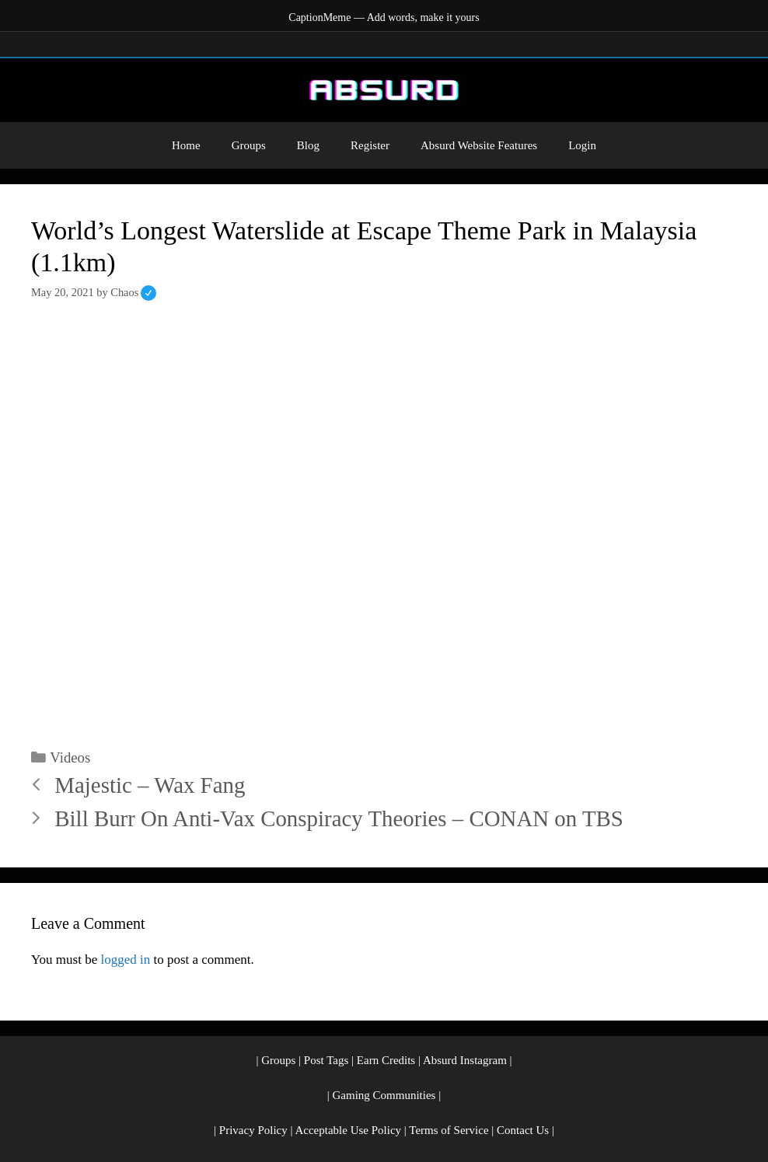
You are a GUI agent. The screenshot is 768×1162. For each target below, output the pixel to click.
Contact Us (523, 1130)
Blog (308, 145)
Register (370, 145)
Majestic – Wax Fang (149, 785)
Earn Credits (386, 1060)
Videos (70, 757)
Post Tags (326, 1060)
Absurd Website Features (479, 145)
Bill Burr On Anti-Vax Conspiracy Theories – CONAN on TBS (338, 818)
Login (582, 145)
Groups (249, 145)
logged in (125, 959)
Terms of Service (448, 1130)
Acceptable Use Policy (348, 1130)
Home (186, 145)
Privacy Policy (253, 1130)
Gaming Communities (384, 1095)
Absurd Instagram (465, 1060)
